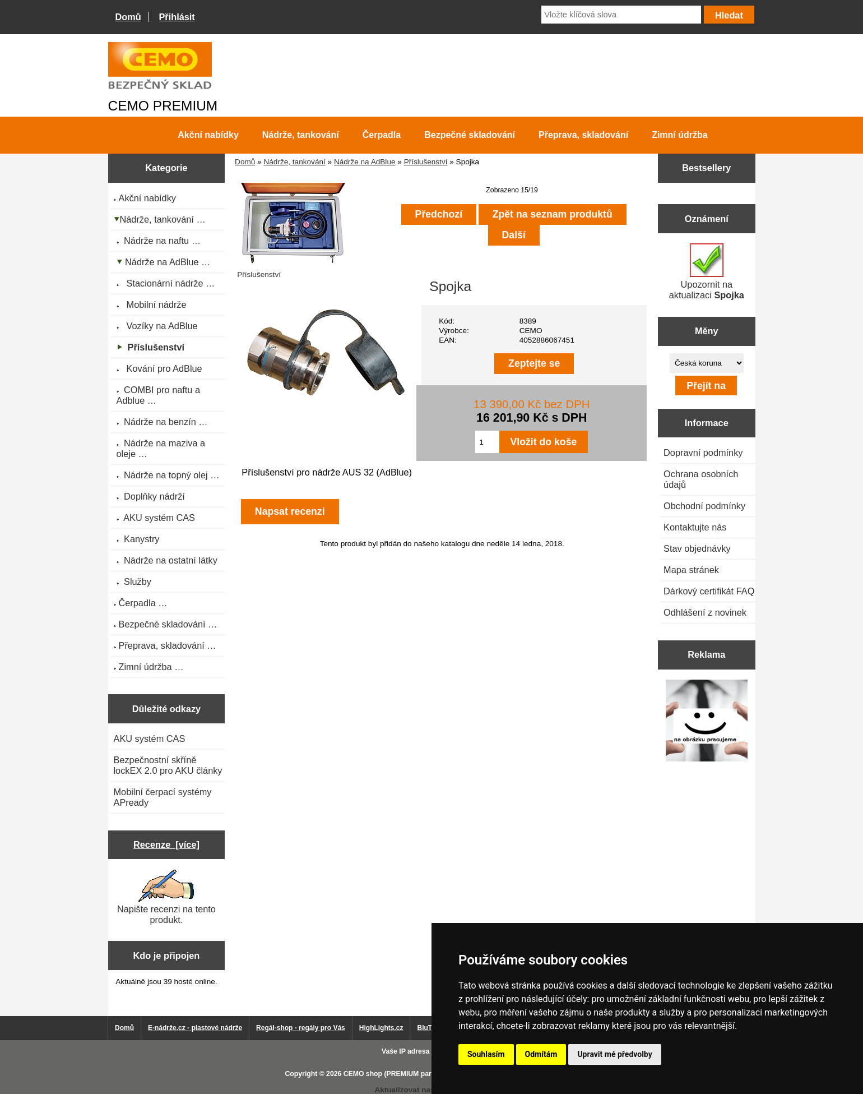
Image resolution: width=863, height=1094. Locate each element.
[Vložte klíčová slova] (621, 15)
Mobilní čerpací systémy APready (163, 797)
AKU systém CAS (149, 738)
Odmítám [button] (541, 1054)
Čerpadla (382, 135)
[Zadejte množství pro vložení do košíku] (487, 442)
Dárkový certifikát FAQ (709, 591)
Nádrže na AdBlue (365, 162)
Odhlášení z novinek (705, 612)
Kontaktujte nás (695, 527)
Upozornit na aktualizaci (706, 271)
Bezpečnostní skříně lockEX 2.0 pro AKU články (168, 765)
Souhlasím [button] (486, 1054)
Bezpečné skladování (469, 135)
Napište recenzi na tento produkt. (166, 897)
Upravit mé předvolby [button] (614, 1054)
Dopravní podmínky (703, 452)
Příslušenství (426, 162)
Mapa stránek (691, 570)
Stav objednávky (697, 548)
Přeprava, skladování (583, 135)
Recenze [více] (166, 844)
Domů (128, 17)
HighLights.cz (381, 1028)
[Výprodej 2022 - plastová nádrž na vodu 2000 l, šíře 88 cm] (707, 722)
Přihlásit (176, 17)
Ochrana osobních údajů (701, 479)
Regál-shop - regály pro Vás (300, 1028)
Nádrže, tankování (294, 162)
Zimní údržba (680, 135)
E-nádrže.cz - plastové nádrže (195, 1028)
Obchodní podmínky (704, 506)
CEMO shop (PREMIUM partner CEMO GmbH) (417, 1074)
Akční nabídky (208, 135)
